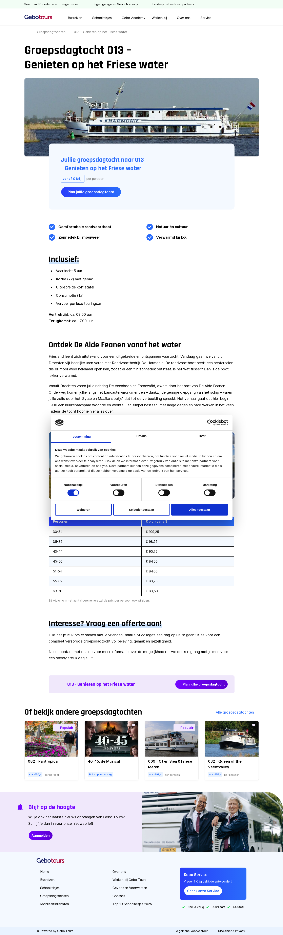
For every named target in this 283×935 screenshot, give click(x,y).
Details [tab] (142, 436)
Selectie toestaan (141, 509)
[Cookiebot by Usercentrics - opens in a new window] (210, 422)
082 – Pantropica (43, 761)
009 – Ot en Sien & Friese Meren (170, 764)
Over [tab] (202, 436)
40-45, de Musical (104, 761)
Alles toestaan (199, 509)
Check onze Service (203, 891)
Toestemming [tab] (81, 436)
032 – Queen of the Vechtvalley (225, 764)
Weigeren (83, 509)
